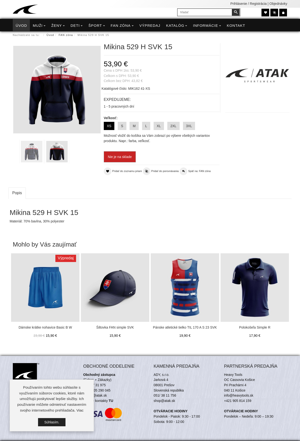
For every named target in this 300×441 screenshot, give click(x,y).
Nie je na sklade (120, 157)
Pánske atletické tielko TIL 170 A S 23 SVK (185, 327)
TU (111, 401)
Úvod (50, 35)
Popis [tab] (17, 193)
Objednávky (278, 4)
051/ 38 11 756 (165, 395)
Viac (80, 410)
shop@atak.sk (164, 401)
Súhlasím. (51, 422)
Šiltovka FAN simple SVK (115, 327)
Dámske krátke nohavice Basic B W (45, 327)
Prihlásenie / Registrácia (248, 4)
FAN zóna (66, 35)
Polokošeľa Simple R (254, 327)
